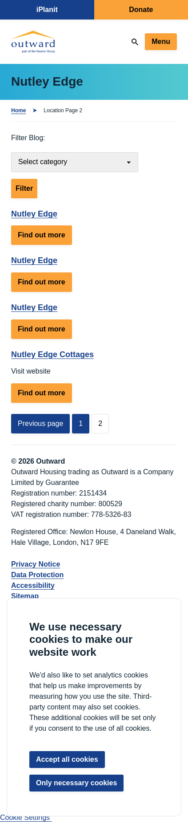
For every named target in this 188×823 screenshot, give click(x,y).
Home (18, 110)
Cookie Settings (26, 817)
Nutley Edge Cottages (52, 354)
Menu (161, 41)
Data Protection (37, 575)
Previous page (40, 423)
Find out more (45, 237)
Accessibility (33, 585)
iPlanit (47, 9)
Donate (141, 9)
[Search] (135, 42)
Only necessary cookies (76, 783)
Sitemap (25, 596)
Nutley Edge (34, 213)
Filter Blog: (28, 138)
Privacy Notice (35, 564)
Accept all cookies (67, 759)
